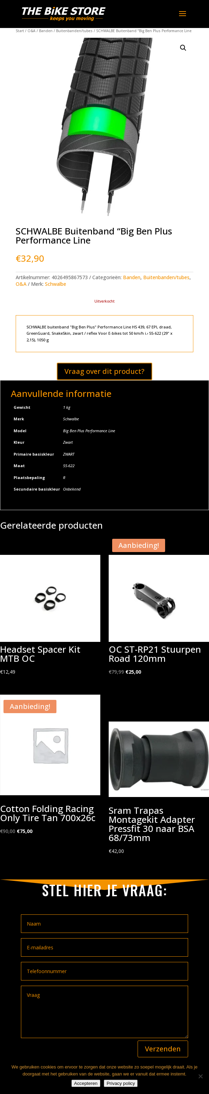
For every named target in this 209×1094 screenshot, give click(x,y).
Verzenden (163, 1048)
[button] (183, 48)
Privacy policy (121, 1083)
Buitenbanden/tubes (74, 30)
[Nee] (200, 1076)
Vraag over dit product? (104, 371)
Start (20, 30)
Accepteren (86, 1083)
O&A (32, 30)
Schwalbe (55, 284)
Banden (46, 30)
